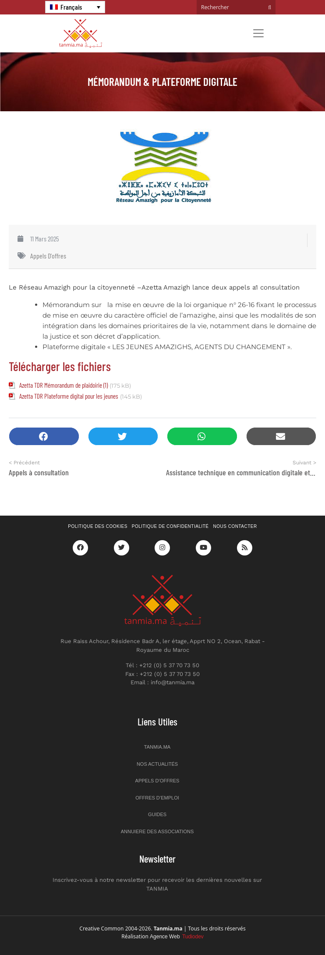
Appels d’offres (157, 780)
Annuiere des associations (157, 831)
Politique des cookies (97, 526)
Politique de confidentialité (170, 526)
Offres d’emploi (157, 797)
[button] (44, 436)
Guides (157, 814)
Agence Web (177, 937)
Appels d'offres (48, 255)
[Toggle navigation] (258, 33)
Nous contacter (235, 526)
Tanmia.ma (157, 747)
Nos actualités (157, 764)
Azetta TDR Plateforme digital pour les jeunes (68, 396)
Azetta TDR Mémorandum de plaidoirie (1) (63, 385)
